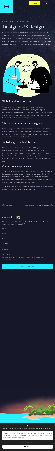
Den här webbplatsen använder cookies (16, 429)
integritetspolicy (9, 259)
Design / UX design (23, 22)
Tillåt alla (27, 447)
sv (42, 3)
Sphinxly (5, 22)
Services (12, 22)
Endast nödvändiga (27, 443)
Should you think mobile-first (24, 182)
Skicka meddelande (27, 266)
